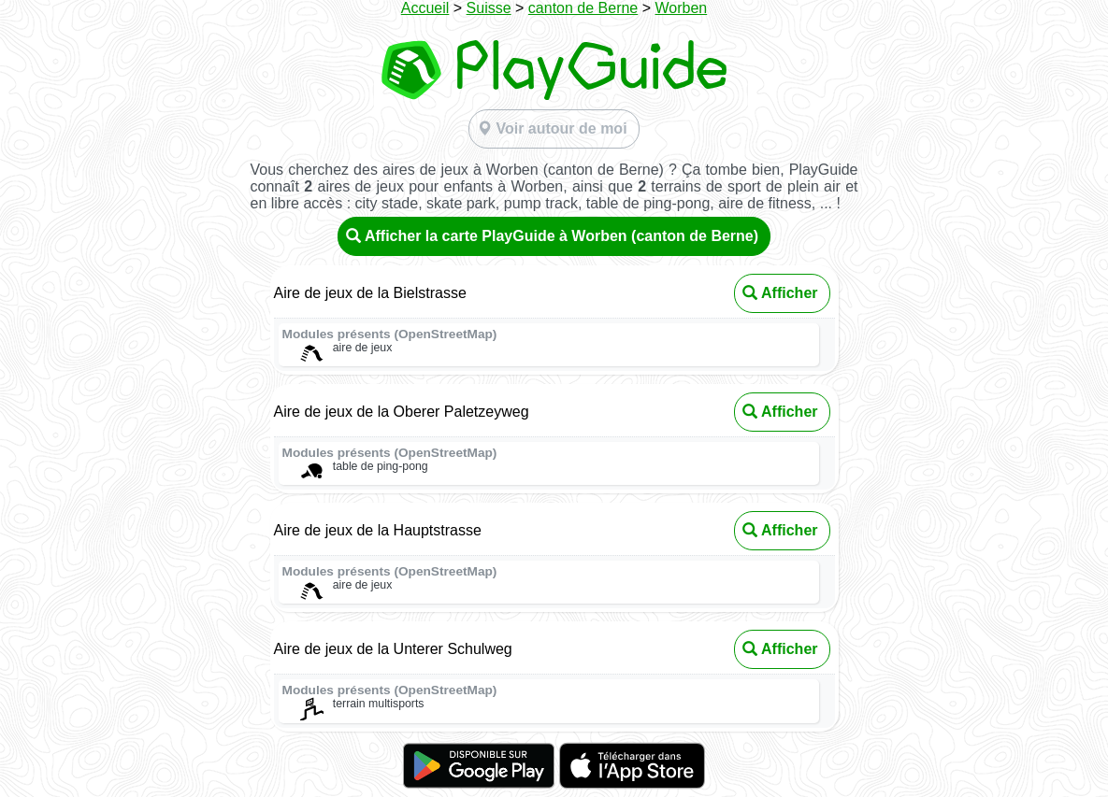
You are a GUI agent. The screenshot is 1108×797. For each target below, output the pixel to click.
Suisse (489, 8)
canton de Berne (583, 8)
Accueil (425, 8)
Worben (681, 8)
